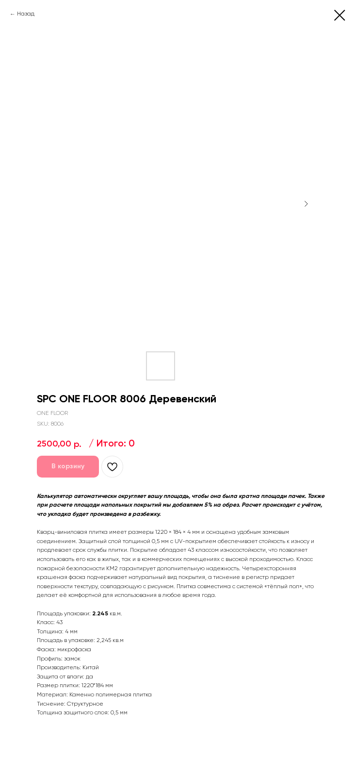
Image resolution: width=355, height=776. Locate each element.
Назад (25, 14)
